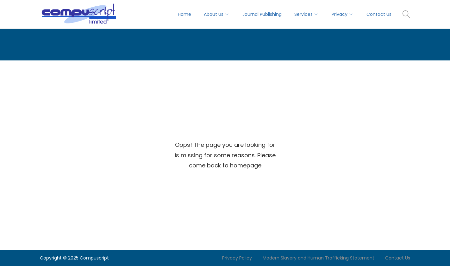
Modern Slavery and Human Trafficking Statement (318, 258)
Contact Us (397, 258)
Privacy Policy (237, 258)
